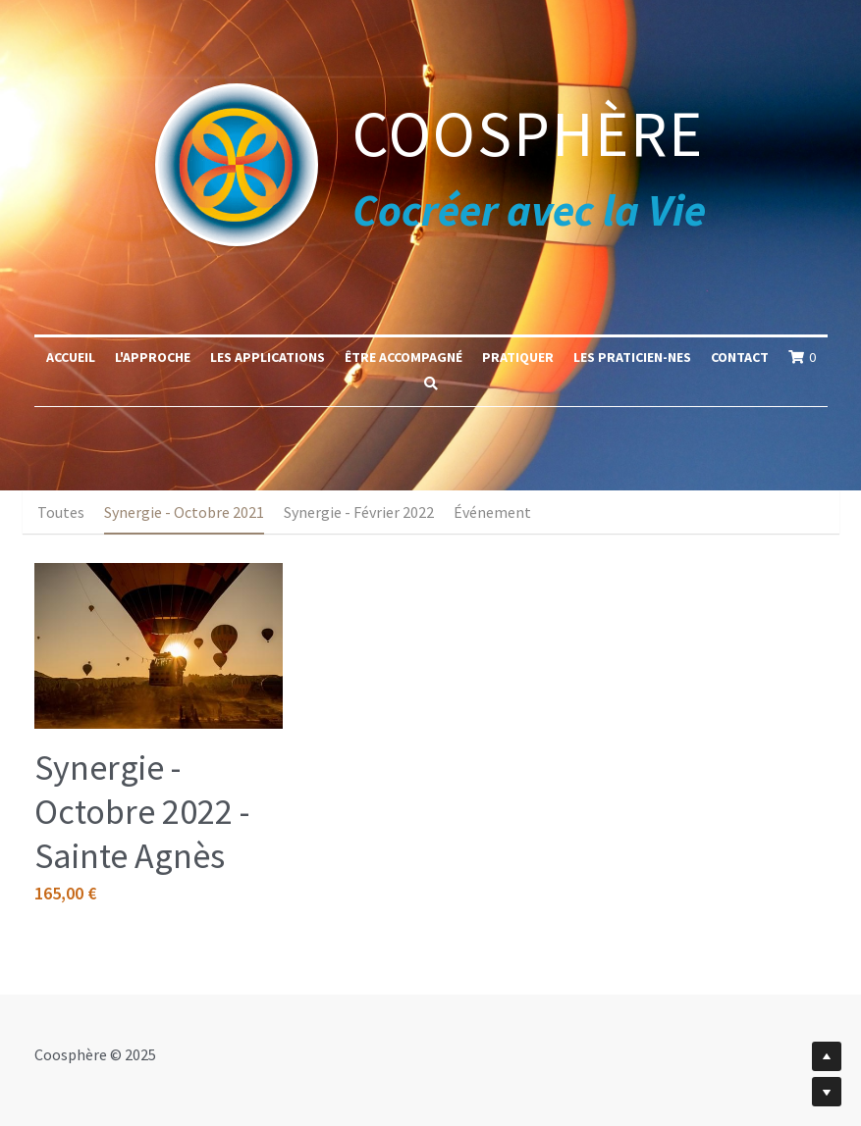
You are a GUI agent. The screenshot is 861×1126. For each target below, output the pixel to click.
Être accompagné (403, 357)
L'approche (152, 357)
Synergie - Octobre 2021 (184, 512)
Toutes (60, 512)
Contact (740, 357)
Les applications (267, 357)
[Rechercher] (431, 383)
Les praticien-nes (632, 357)
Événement (492, 512)
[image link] (236, 162)
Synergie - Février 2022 (359, 512)
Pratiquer (518, 357)
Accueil (70, 357)
